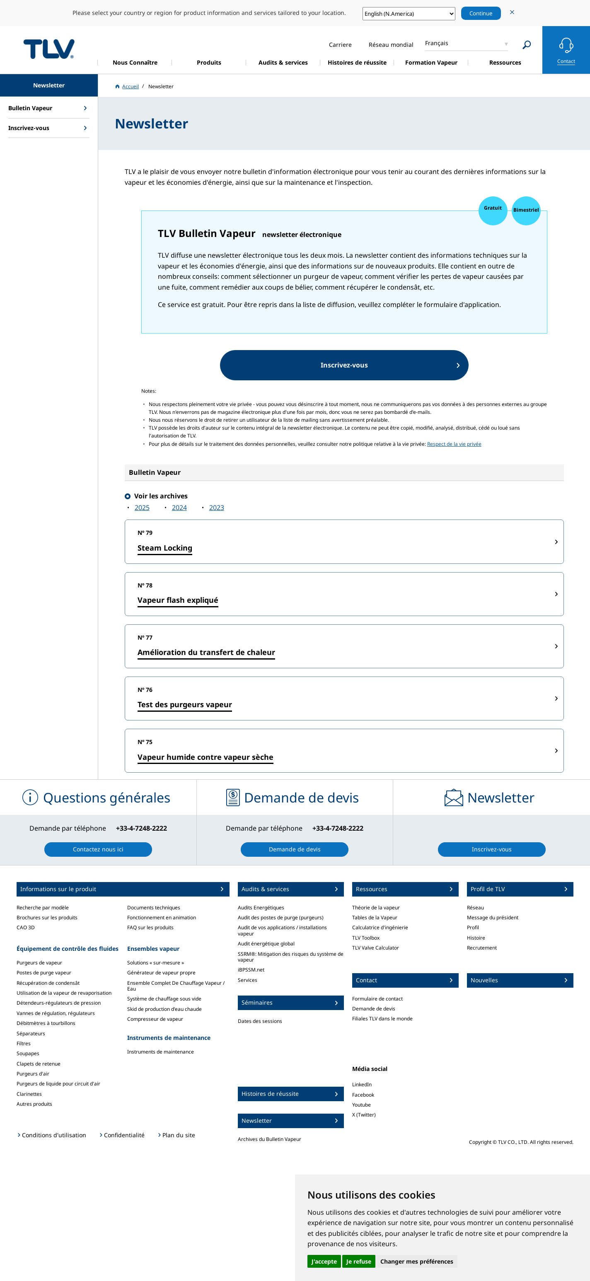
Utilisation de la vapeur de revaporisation (64, 992)
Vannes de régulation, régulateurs (56, 1013)
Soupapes (28, 1053)
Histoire (476, 937)
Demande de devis (373, 1008)
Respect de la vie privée (454, 443)
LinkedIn (362, 1084)
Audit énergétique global (266, 943)
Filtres (24, 1043)
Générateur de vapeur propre (161, 972)
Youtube (361, 1104)
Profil (473, 927)
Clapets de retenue (38, 1063)
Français (436, 43)
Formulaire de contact (377, 998)
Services (247, 980)
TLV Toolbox (366, 937)
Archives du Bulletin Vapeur (269, 1139)
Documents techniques (153, 907)
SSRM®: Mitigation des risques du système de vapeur (290, 956)
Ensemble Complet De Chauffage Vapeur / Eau (176, 985)
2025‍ (142, 507)
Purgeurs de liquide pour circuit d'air (58, 1083)
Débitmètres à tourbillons (46, 1023)
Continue (481, 13)
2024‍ (179, 507)
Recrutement (482, 947)
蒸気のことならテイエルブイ (49, 48)
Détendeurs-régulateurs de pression (59, 1002)
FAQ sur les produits (150, 927)
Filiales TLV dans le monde (382, 1018)
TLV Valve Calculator (375, 947)
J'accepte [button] (324, 1261)
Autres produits (34, 1103)
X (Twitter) (364, 1114)
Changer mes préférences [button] (416, 1261)
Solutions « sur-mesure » (155, 962)
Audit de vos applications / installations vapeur (282, 930)
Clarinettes (29, 1093)
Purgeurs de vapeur (39, 962)
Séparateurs (31, 1033)
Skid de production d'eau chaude (164, 1009)
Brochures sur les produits (47, 917)
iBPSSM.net (251, 969)
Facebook (363, 1094)
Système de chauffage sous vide (164, 998)
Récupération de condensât (48, 982)
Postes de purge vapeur (44, 972)
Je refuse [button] (358, 1261)
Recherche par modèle (43, 907)
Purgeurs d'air (33, 1073)
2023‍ (216, 507)
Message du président (492, 917)
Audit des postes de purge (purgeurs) (281, 917)
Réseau (475, 907)
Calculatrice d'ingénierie (380, 927)
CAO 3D (26, 927)
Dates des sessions (260, 1021)
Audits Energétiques (261, 907)
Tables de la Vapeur (374, 917)
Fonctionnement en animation (161, 917)
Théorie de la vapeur (376, 907)
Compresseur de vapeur (155, 1018)
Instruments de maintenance (160, 1051)
